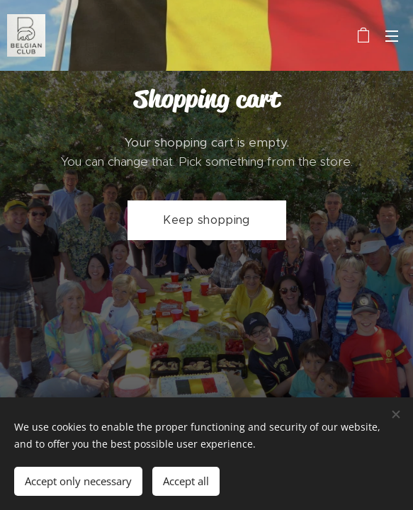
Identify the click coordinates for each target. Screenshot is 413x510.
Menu (391, 36)
